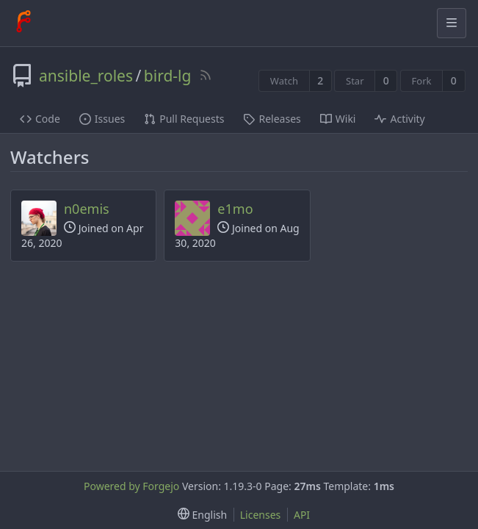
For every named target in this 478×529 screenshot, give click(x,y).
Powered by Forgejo (131, 486)
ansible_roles (86, 75)
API (302, 515)
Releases (271, 119)
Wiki (338, 119)
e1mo (235, 208)
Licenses (260, 515)
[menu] (199, 514)
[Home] (23, 22)
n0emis (86, 208)
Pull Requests (184, 119)
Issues (102, 119)
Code (40, 119)
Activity (399, 119)
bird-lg (168, 75)
